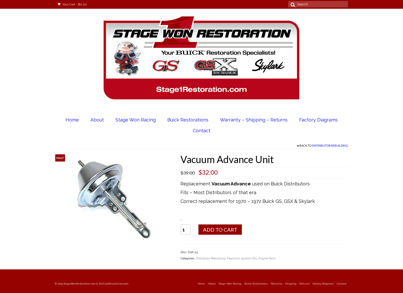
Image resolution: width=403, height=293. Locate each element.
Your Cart (72, 4)
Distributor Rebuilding (330, 145)
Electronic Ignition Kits (242, 258)
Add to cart (220, 229)
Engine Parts (267, 258)
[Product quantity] (185, 229)
